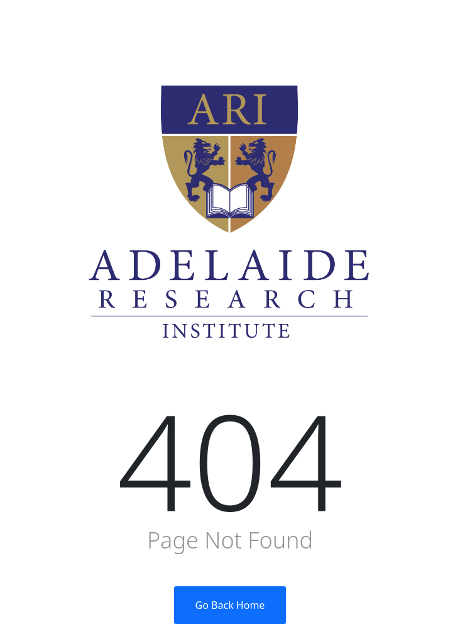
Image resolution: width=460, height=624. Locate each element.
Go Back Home (230, 605)
